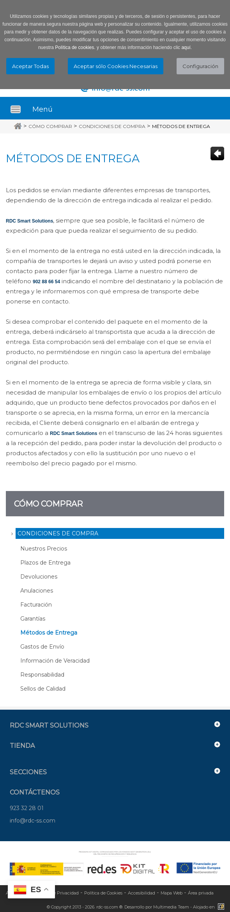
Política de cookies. (75, 47)
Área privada (201, 893)
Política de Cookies (103, 893)
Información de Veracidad (55, 660)
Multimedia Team (171, 907)
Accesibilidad (141, 893)
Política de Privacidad (56, 893)
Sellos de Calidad (42, 688)
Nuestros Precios (43, 548)
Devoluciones (38, 576)
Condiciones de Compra (112, 126)
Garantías (32, 618)
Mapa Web (171, 893)
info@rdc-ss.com (32, 820)
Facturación (36, 604)
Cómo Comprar (50, 126)
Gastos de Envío (42, 646)
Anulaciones (36, 590)
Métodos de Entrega (181, 126)
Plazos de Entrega (45, 562)
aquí (185, 47)
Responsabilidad (42, 674)
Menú (42, 109)
